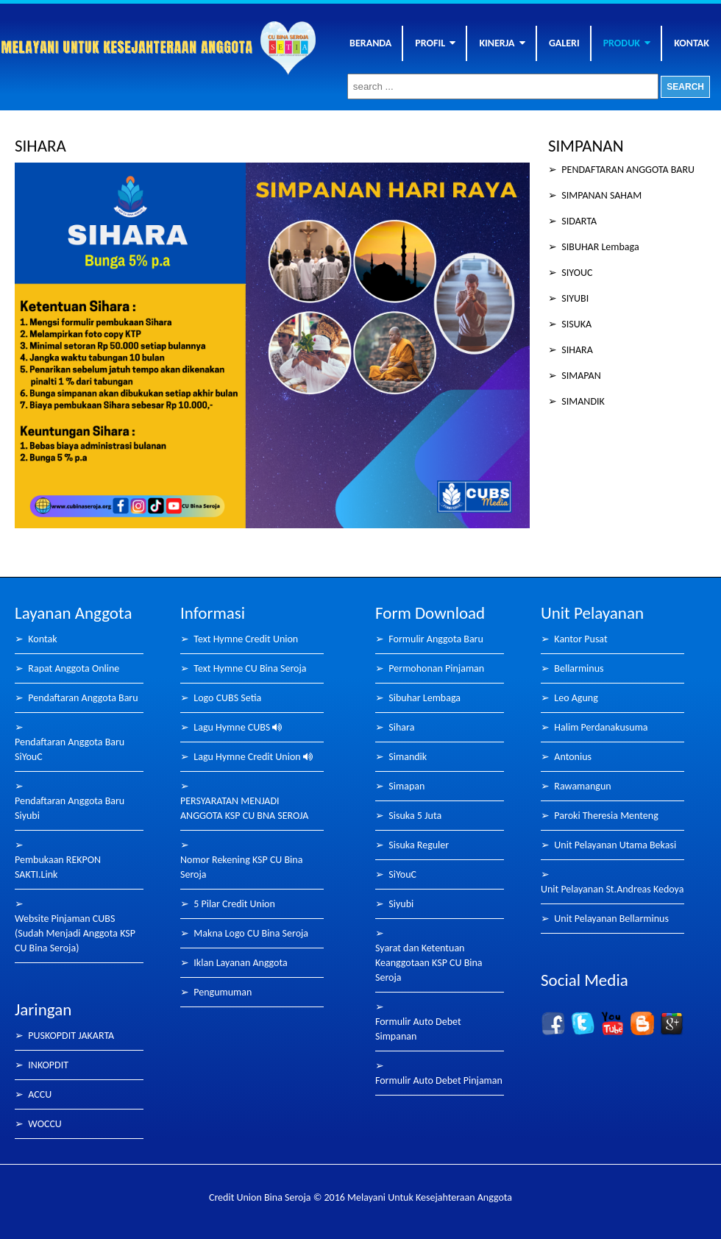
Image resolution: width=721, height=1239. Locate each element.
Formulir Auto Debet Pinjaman (438, 1080)
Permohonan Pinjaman (436, 668)
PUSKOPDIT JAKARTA (71, 1035)
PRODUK (627, 43)
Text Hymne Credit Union (245, 639)
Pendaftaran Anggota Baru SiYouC (69, 749)
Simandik (407, 756)
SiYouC (402, 874)
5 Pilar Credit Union (234, 904)
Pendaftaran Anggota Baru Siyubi (69, 808)
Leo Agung (575, 698)
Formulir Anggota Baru (435, 639)
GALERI (564, 43)
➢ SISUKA (570, 324)
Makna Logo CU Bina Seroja (250, 933)
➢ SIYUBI (568, 298)
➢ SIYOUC (570, 272)
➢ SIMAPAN (574, 375)
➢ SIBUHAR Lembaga (593, 247)
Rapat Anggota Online (73, 668)
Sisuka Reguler (418, 845)
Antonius (573, 756)
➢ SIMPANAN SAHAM (595, 195)
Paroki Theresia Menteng (606, 815)
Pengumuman (222, 992)
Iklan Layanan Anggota (240, 962)
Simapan (406, 786)
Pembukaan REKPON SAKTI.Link (58, 867)
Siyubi (400, 904)
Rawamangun (582, 786)
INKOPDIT (48, 1065)
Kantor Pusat (580, 639)
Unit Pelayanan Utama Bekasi (615, 845)
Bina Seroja (130, 54)
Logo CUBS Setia (227, 698)
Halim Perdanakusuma (600, 727)
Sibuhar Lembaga (424, 698)
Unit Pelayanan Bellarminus (611, 918)
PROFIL (435, 43)
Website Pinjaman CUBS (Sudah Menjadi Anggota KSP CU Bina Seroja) (75, 933)
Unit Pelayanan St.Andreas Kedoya (612, 889)
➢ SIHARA (570, 350)
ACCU (40, 1094)
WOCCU (45, 1124)
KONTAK (691, 43)
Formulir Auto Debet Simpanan (418, 1029)
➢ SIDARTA (572, 221)
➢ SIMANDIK (576, 401)
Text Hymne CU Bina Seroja (249, 668)
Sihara (401, 727)
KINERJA (502, 43)
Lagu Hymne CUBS (237, 727)
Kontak (42, 639)
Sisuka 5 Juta (414, 815)
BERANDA (370, 43)
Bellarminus (578, 668)
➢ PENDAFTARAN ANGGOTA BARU (621, 169)
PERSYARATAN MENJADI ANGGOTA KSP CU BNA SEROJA (244, 808)
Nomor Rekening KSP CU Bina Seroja (241, 867)
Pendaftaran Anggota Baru (83, 698)
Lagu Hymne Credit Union (252, 757)
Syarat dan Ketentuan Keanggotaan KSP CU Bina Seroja (429, 963)
